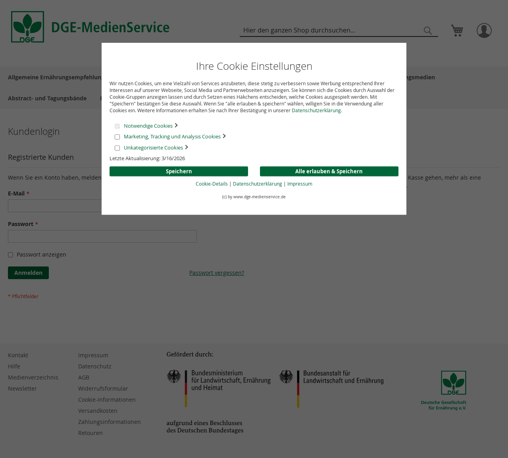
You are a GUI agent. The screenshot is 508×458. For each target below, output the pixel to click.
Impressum (299, 183)
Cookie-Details (212, 183)
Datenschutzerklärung (316, 110)
